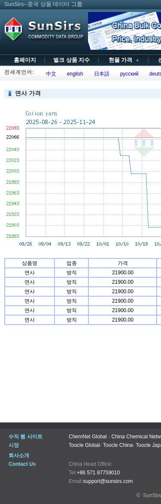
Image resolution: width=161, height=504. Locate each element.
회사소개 (19, 455)
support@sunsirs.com (108, 481)
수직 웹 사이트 (26, 437)
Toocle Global (84, 445)
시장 (14, 445)
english (73, 74)
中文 (49, 74)
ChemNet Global (88, 437)
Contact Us (22, 464)
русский (128, 74)
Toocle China (118, 445)
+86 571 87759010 (98, 473)
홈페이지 (25, 60)
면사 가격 (28, 93)
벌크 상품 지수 (71, 60)
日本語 (100, 74)
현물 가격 (123, 60)
